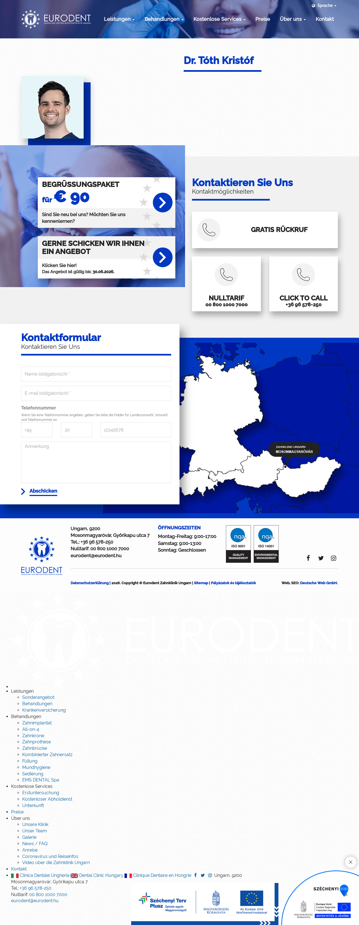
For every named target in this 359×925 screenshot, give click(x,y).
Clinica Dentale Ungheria (40, 893)
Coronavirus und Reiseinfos (50, 874)
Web (285, 601)
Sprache (323, 5)
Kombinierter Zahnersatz (47, 772)
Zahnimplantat (37, 741)
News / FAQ (35, 861)
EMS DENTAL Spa (40, 798)
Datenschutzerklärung (90, 601)
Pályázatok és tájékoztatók (233, 601)
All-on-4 (30, 747)
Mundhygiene (36, 785)
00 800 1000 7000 (109, 566)
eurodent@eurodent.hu (96, 573)
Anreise (30, 868)
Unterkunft (33, 823)
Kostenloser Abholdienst (47, 817)
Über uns (293, 19)
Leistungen (119, 19)
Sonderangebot (38, 715)
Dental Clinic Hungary (97, 893)
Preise (262, 19)
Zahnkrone (33, 753)
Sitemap (201, 601)
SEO (294, 601)
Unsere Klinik (35, 842)
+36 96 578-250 (97, 560)
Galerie (29, 855)
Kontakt (325, 19)
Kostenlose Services (219, 19)
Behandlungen (164, 19)
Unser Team (34, 849)
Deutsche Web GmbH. (319, 601)
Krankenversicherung (44, 728)
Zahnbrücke (34, 766)
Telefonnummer (38, 424)
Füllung (30, 779)
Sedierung (32, 792)
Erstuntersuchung (40, 810)
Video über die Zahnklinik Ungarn (56, 880)
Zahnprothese (36, 760)
